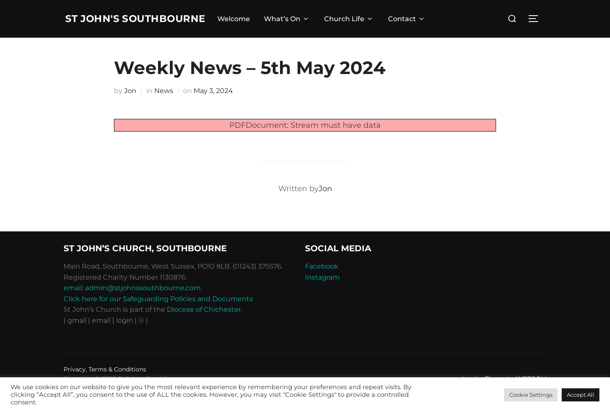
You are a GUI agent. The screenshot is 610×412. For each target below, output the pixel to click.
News (163, 108)
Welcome (241, 28)
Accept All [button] (580, 394)
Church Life (357, 28)
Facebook (321, 284)
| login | (124, 338)
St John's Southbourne (113, 27)
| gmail (76, 338)
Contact (414, 28)
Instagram (322, 295)
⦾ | (143, 338)
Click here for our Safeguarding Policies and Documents (158, 316)
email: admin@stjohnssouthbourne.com (132, 305)
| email (100, 338)
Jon (130, 108)
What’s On (295, 28)
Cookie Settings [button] (530, 394)
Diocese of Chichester (204, 327)
